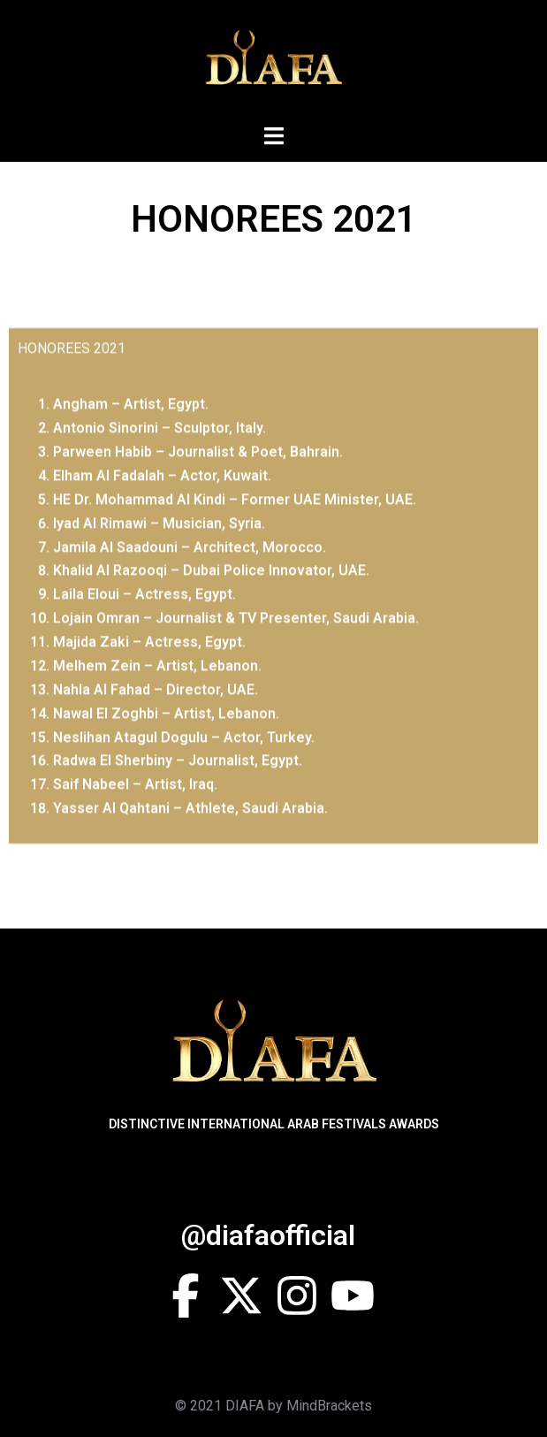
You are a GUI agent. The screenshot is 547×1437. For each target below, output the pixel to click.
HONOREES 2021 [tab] (71, 394)
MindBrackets (329, 1405)
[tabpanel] (273, 653)
